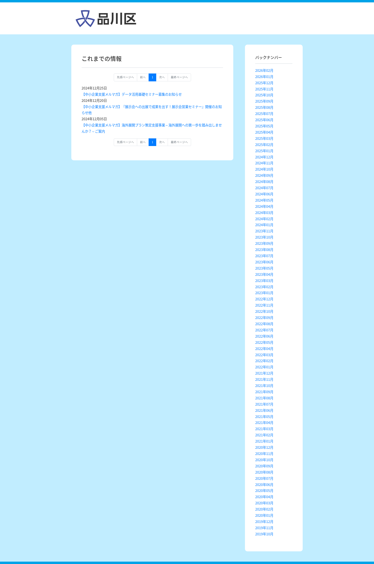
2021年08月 (264, 398)
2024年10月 (264, 169)
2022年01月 (264, 367)
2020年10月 (264, 459)
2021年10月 (264, 385)
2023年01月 (264, 292)
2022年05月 (264, 342)
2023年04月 (264, 274)
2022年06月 (264, 336)
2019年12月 (264, 521)
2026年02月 (264, 70)
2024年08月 (264, 181)
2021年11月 (264, 379)
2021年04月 (264, 422)
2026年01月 (264, 76)
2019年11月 (264, 527)
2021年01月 (264, 441)
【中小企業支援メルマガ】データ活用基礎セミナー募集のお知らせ (132, 94)
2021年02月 (264, 435)
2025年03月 (264, 138)
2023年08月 (264, 249)
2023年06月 (264, 262)
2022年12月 (264, 299)
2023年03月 (264, 280)
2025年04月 (264, 132)
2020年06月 (264, 484)
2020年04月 (264, 496)
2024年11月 (264, 163)
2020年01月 (264, 515)
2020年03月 (264, 503)
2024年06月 (264, 194)
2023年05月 (264, 268)
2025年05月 (264, 126)
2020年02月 (264, 509)
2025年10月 (264, 95)
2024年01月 (264, 224)
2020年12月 (264, 447)
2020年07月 (264, 478)
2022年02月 (264, 360)
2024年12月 (264, 157)
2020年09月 (264, 466)
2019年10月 (264, 534)
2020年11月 (264, 453)
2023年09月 (264, 243)
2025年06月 (264, 119)
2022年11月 (264, 305)
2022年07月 (264, 330)
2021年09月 (264, 391)
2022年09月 (264, 317)
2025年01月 (264, 150)
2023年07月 (264, 255)
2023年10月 (264, 237)
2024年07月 (264, 187)
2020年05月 (264, 490)
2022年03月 (264, 354)
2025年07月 (264, 113)
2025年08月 (264, 107)
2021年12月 (264, 373)
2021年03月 (264, 428)
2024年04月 (264, 206)
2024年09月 (264, 175)
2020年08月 (264, 472)
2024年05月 (264, 200)
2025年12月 (264, 82)
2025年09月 (264, 101)
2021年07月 (264, 404)
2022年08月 (264, 323)
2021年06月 (264, 410)
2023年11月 (264, 231)
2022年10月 (264, 311)
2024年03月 (264, 212)
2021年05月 (264, 416)
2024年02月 (264, 218)
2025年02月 (264, 144)
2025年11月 (264, 89)
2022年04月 (264, 348)
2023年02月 (264, 286)
